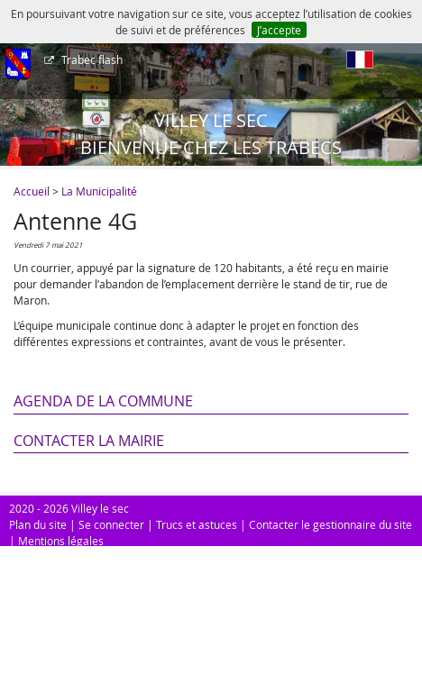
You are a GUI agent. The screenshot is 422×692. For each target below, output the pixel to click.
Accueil (32, 191)
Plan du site (38, 524)
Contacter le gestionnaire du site (330, 524)
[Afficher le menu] (18, 66)
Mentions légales (61, 540)
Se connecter (111, 524)
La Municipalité (99, 191)
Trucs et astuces (196, 524)
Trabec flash (91, 59)
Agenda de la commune (103, 401)
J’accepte (279, 30)
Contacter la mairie (89, 441)
